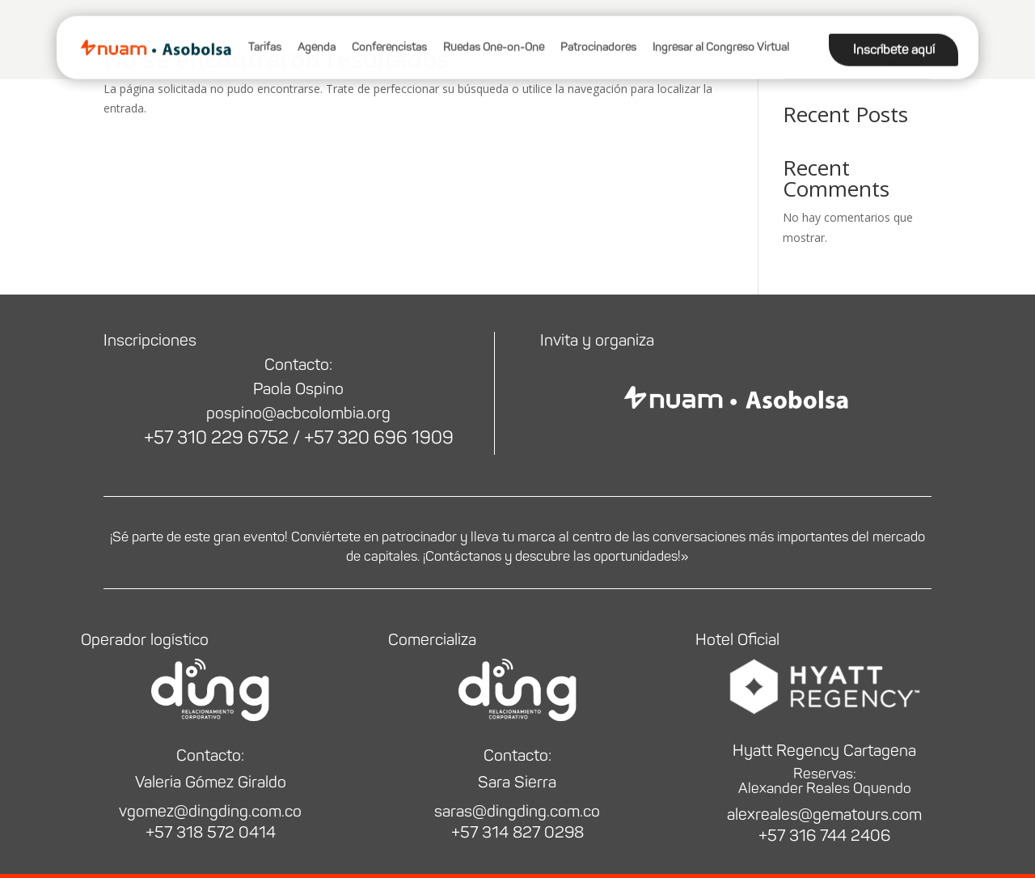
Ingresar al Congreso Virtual (721, 28)
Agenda (317, 28)
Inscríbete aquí (894, 30)
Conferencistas (389, 28)
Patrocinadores (598, 28)
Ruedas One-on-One (493, 28)
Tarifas (264, 28)
